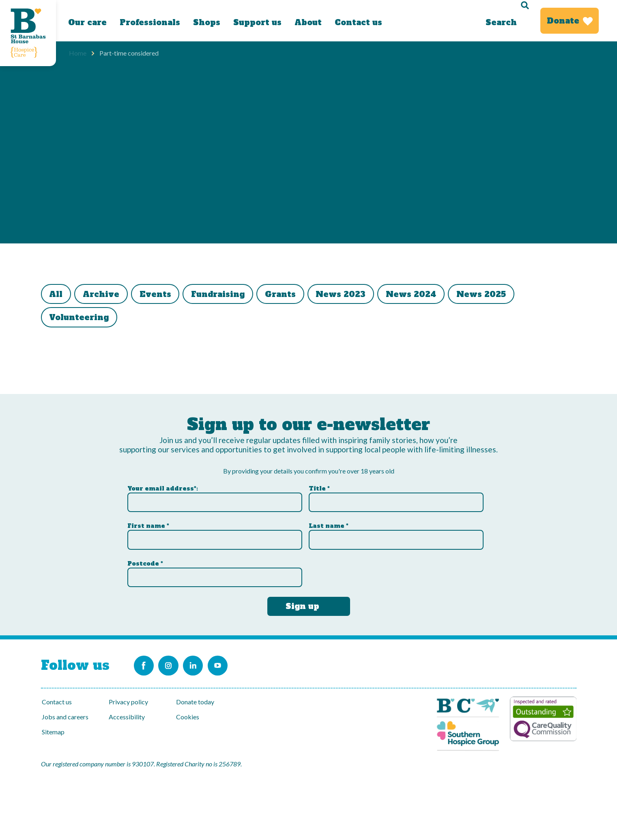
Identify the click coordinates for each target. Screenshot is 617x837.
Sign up (302, 603)
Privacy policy (128, 702)
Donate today (195, 702)
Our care (87, 22)
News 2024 (438, 295)
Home (77, 53)
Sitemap (53, 732)
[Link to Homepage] (28, 33)
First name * (148, 523)
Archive (107, 295)
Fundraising (233, 295)
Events (166, 295)
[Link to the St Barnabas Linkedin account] (207, 664)
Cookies (187, 717)
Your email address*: (162, 486)
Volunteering (81, 320)
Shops (206, 22)
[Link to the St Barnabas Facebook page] (145, 664)
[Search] (506, 20)
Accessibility (127, 717)
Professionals (150, 22)
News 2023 (364, 295)
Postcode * (145, 561)
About (308, 22)
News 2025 (512, 295)
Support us (257, 22)
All (58, 295)
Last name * (328, 523)
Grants (299, 295)
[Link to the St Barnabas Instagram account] (176, 664)
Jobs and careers (65, 717)
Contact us (358, 22)
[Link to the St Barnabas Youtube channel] (237, 664)
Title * (319, 486)
